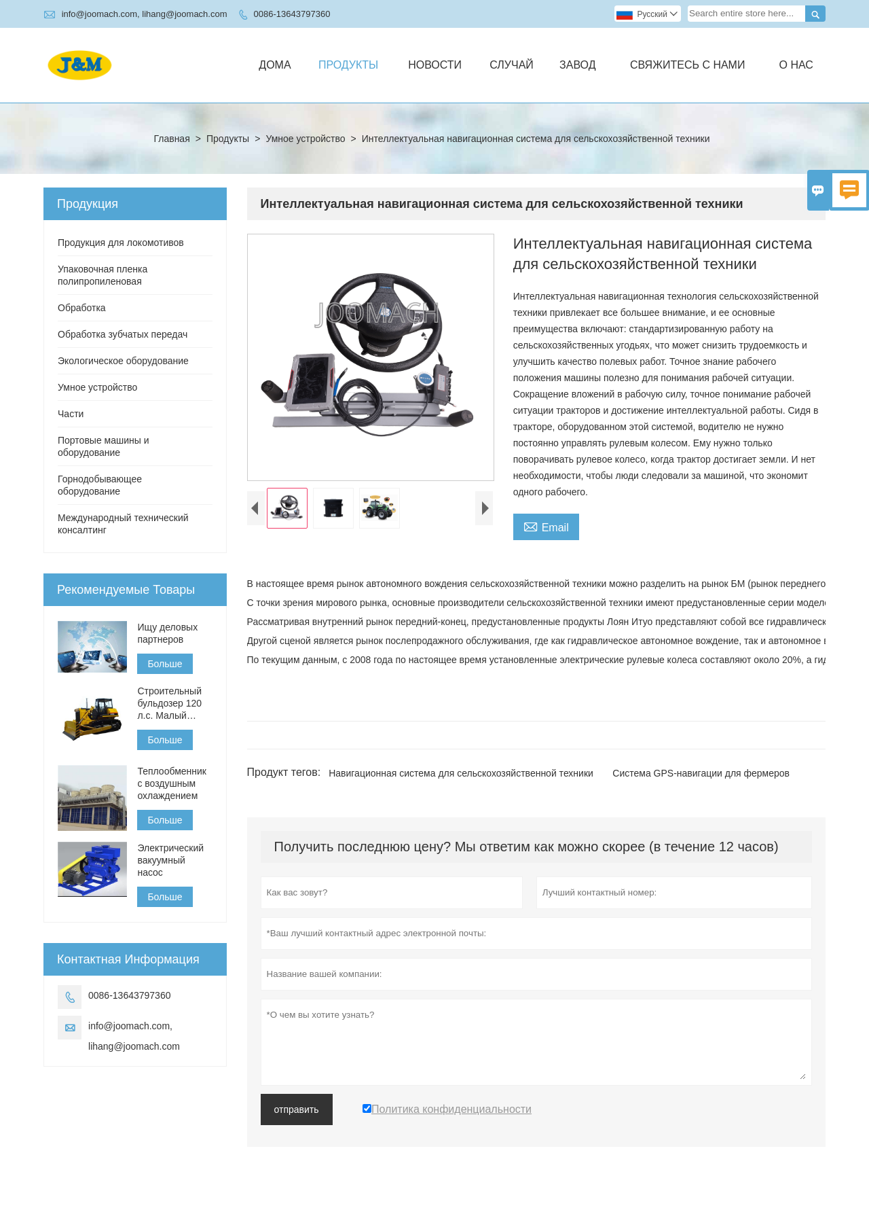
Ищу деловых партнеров (167, 633)
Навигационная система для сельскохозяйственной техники (461, 773)
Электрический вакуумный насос (170, 860)
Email (546, 525)
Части (71, 413)
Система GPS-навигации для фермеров (701, 773)
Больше (164, 663)
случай (511, 65)
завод (577, 65)
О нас (796, 65)
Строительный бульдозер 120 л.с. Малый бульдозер (169, 704)
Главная (171, 138)
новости (435, 65)
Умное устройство (305, 138)
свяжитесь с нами (687, 65)
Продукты (348, 65)
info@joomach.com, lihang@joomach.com (144, 14)
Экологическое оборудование (123, 360)
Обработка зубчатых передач (122, 334)
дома (275, 65)
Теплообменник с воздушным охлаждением (171, 783)
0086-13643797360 (292, 14)
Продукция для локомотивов (121, 242)
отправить (296, 1109)
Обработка (82, 307)
